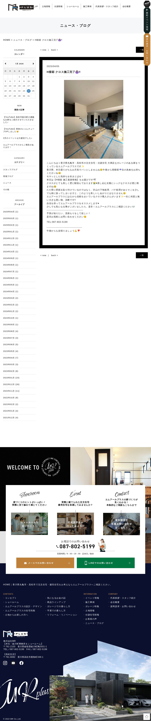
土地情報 (46, 6)
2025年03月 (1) (10, 218)
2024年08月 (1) (10, 265)
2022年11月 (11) (11, 391)
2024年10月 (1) (10, 252)
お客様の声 (91, 619)
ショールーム (73, 6)
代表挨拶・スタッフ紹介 (106, 6)
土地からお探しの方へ (16, 615)
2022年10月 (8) (10, 398)
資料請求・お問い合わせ (123, 606)
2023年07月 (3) (10, 338)
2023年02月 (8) (10, 371)
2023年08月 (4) (10, 331)
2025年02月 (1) (10, 225)
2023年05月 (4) (10, 351)
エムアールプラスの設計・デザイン (23, 606)
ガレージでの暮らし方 (58, 606)
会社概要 (126, 6)
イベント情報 (92, 598)
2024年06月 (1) (10, 278)
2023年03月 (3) (10, 364)
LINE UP (33, 6)
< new (43, 50)
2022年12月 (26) (11, 384)
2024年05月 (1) (10, 285)
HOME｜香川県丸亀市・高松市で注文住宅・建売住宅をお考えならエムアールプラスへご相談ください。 (57, 584)
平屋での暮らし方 (56, 610)
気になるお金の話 (56, 598)
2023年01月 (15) (11, 378)
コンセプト (11, 598)
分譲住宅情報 (92, 615)
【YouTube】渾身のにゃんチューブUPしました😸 (18, 130)
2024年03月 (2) (10, 298)
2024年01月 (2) (10, 311)
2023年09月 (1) (10, 324)
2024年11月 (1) (10, 245)
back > (54, 50)
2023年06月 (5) (10, 344)
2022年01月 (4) (10, 411)
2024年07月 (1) (10, 271)
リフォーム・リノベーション (62, 615)
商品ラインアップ (56, 602)
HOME (22, 6)
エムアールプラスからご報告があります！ (18, 146)
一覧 (142, 50)
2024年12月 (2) (10, 238)
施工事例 (87, 6)
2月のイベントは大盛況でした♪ (17, 138)
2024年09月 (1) (10, 258)
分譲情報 (58, 6)
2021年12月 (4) (10, 418)
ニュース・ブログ (94, 623)
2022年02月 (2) (10, 404)
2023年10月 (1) (10, 318)
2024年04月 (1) (10, 291)
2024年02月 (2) (10, 305)
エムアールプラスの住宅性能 (20, 610)
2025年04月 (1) (10, 212)
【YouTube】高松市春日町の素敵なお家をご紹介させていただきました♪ (18, 119)
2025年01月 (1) (10, 232)
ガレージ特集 (92, 606)
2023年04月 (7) (10, 358)
